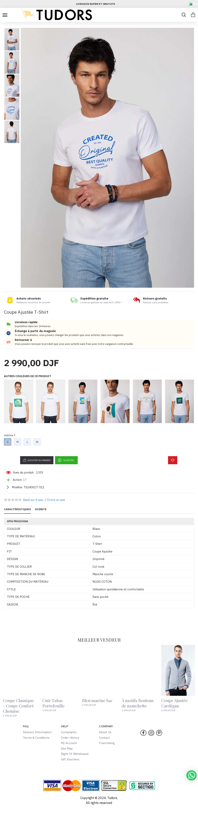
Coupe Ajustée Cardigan (174, 703)
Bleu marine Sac (97, 700)
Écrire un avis (56, 500)
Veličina (8, 435)
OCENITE (41, 509)
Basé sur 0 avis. (33, 500)
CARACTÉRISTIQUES (17, 509)
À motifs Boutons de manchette (138, 703)
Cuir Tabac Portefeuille (53, 703)
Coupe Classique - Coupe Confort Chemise (18, 706)
